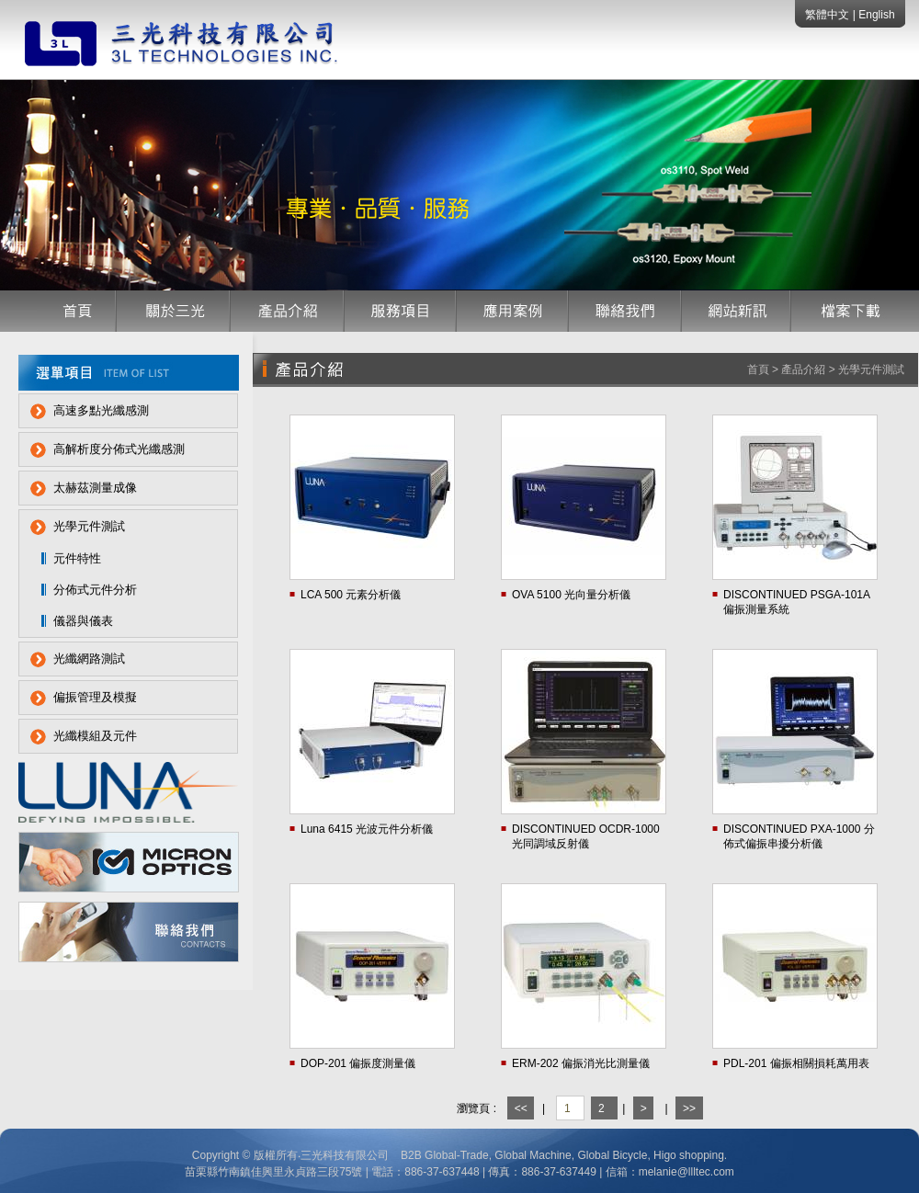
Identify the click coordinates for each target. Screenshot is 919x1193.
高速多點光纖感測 (101, 410)
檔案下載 (845, 311)
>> (689, 1108)
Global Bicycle (610, 1155)
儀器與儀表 (83, 621)
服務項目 (401, 311)
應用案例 (513, 311)
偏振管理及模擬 (95, 697)
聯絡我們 (625, 311)
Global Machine (532, 1155)
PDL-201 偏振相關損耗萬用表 (796, 1063)
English (876, 14)
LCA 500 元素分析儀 (351, 594)
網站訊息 (736, 311)
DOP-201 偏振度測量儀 (358, 1063)
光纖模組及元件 (95, 736)
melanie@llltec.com (686, 1171)
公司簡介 (174, 311)
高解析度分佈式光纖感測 (119, 449)
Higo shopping (688, 1155)
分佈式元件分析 (95, 589)
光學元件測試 (89, 526)
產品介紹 (288, 311)
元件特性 (77, 558)
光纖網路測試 (89, 658)
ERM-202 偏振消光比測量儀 (581, 1063)
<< (521, 1108)
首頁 (77, 311)
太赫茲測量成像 (95, 487)
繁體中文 (828, 14)
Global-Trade (457, 1155)
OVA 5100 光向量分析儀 (571, 594)
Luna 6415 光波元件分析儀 (367, 829)
